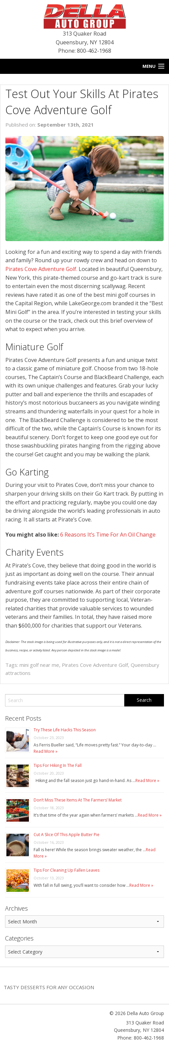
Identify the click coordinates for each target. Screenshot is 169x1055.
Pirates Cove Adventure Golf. (41, 269)
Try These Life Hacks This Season (65, 730)
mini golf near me (39, 664)
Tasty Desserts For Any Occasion (49, 987)
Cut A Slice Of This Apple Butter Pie (66, 834)
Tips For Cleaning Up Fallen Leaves (66, 870)
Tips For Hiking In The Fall (58, 765)
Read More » (45, 751)
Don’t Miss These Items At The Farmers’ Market (78, 800)
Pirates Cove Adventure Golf (95, 664)
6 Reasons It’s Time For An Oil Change (108, 534)
